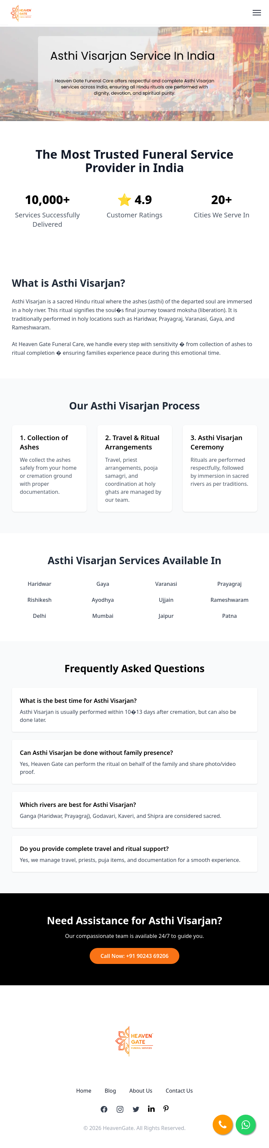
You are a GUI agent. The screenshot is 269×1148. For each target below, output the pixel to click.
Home (84, 1090)
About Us (140, 1090)
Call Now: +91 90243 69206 (134, 956)
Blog (110, 1090)
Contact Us (179, 1090)
